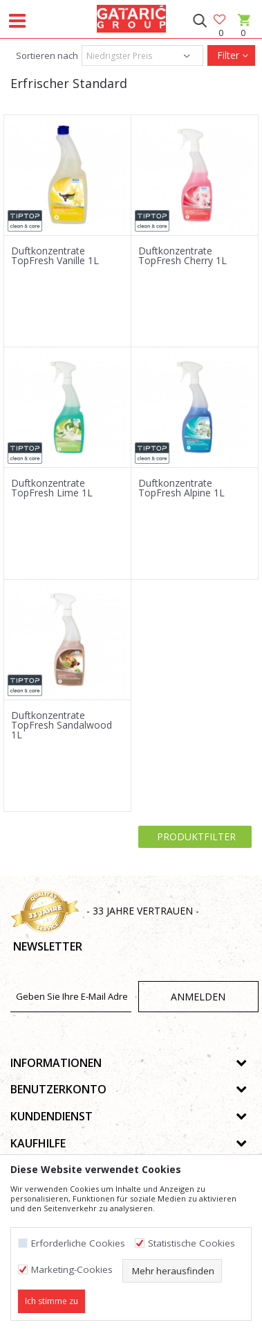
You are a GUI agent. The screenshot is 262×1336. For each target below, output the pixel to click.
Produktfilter (195, 836)
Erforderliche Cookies (78, 1243)
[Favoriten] (220, 20)
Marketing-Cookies (72, 1270)
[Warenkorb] (243, 33)
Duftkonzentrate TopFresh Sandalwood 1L (61, 725)
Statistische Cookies (191, 1243)
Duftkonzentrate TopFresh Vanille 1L (55, 256)
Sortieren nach (46, 55)
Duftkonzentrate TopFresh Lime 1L (52, 488)
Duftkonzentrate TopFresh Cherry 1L (182, 256)
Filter (231, 55)
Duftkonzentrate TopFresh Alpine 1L (181, 488)
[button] (199, 21)
